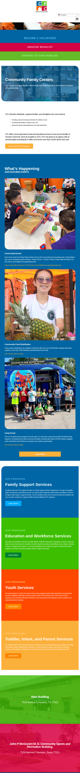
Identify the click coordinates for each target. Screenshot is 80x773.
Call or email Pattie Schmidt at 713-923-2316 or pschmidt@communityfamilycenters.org (33, 265)
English (62, 15)
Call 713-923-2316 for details (14, 354)
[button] (77, 19)
